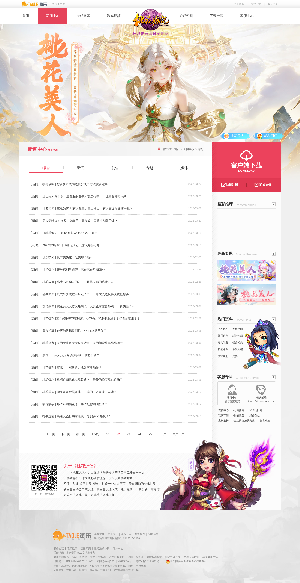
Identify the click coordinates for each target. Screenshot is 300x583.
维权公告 (126, 534)
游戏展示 (83, 16)
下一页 (65, 434)
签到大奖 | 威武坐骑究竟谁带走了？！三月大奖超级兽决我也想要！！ (88, 294)
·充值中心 (223, 410)
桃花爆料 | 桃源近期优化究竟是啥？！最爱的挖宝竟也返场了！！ (85, 379)
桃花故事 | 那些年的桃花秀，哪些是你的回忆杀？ (75, 404)
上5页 (95, 434)
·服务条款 (254, 415)
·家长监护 (223, 420)
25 (150, 434)
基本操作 (223, 328)
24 (139, 434)
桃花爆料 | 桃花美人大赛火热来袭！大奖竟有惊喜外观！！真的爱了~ (88, 306)
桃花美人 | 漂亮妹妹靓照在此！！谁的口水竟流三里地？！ (81, 392)
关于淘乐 (113, 534)
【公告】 (35, 245)
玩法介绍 (237, 335)
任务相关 (237, 342)
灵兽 (235, 356)
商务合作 (140, 534)
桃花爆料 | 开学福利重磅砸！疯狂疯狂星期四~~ (73, 269)
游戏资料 (186, 16)
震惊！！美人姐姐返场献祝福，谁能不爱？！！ (73, 355)
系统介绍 (237, 349)
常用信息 (223, 335)
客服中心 (247, 16)
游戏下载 (256, 4)
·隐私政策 (264, 420)
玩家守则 (86, 548)
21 (108, 434)
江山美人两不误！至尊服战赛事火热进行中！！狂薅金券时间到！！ (87, 196)
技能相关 (223, 349)
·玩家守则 (223, 415)
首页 (25, 16)
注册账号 (239, 4)
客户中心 (118, 548)
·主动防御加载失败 (243, 420)
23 (128, 434)
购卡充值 (273, 4)
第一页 (80, 434)
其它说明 (223, 356)
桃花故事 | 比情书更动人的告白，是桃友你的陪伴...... (77, 282)
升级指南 (237, 328)
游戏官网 (99, 534)
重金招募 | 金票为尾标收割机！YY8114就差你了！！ (77, 330)
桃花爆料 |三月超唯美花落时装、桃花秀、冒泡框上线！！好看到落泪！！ (91, 318)
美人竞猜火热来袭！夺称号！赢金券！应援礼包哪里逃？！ (81, 220)
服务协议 (59, 548)
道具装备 (223, 342)
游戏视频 (114, 16)
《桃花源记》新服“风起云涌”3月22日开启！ (71, 233)
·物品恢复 (238, 415)
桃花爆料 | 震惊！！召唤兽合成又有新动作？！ (73, 367)
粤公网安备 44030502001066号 (186, 561)
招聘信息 (153, 534)
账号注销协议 (102, 548)
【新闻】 (35, 184)
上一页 (50, 434)
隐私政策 (72, 548)
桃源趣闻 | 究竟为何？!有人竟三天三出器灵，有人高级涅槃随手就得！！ (90, 208)
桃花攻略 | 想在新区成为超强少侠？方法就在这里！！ (78, 184)
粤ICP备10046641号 (147, 561)
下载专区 (217, 16)
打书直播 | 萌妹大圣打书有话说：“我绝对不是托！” (76, 416)
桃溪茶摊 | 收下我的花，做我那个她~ (67, 257)
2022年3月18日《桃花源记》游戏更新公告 (70, 245)
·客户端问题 (255, 410)
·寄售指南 (238, 410)
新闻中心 (53, 16)
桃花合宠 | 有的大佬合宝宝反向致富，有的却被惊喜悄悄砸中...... (85, 343)
